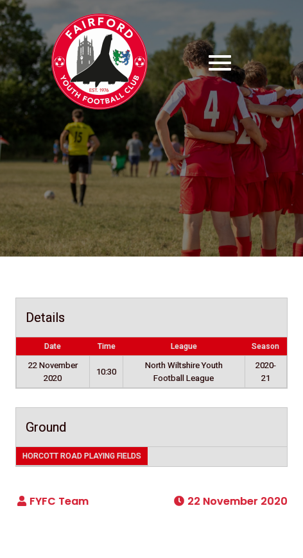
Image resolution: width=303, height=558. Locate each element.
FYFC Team (59, 501)
